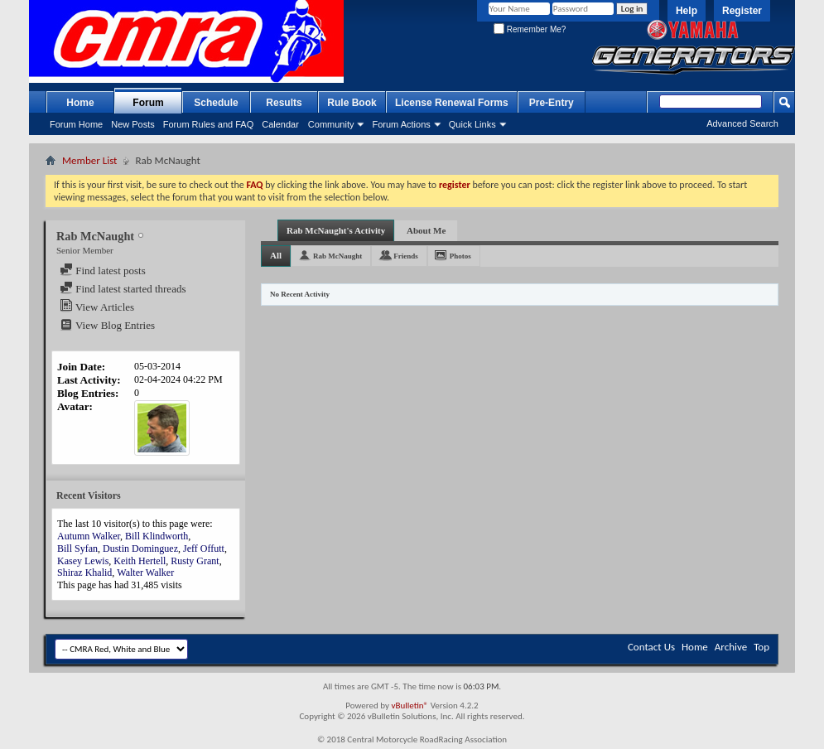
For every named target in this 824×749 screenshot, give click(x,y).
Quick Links (472, 124)
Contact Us (651, 646)
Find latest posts (103, 270)
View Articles (97, 307)
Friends (405, 256)
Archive (731, 646)
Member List (89, 160)
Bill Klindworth (156, 536)
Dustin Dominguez (140, 548)
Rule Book (351, 103)
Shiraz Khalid (84, 572)
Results (283, 103)
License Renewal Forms (451, 103)
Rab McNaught (337, 256)
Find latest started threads (123, 289)
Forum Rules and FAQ (208, 124)
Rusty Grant (195, 561)
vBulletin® (409, 705)
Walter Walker (145, 572)
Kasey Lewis (82, 561)
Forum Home (76, 124)
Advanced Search (742, 123)
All (276, 255)
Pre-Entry (551, 103)
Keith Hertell (139, 561)
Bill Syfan (77, 548)
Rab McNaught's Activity (336, 230)
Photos (460, 256)
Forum (148, 103)
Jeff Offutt (203, 548)
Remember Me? (530, 29)
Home (80, 103)
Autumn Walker (88, 536)
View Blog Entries (107, 325)
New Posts (133, 124)
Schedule (216, 103)
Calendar (280, 124)
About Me (426, 230)
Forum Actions (401, 124)
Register (742, 11)
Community (331, 124)
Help (686, 11)
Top (761, 646)
